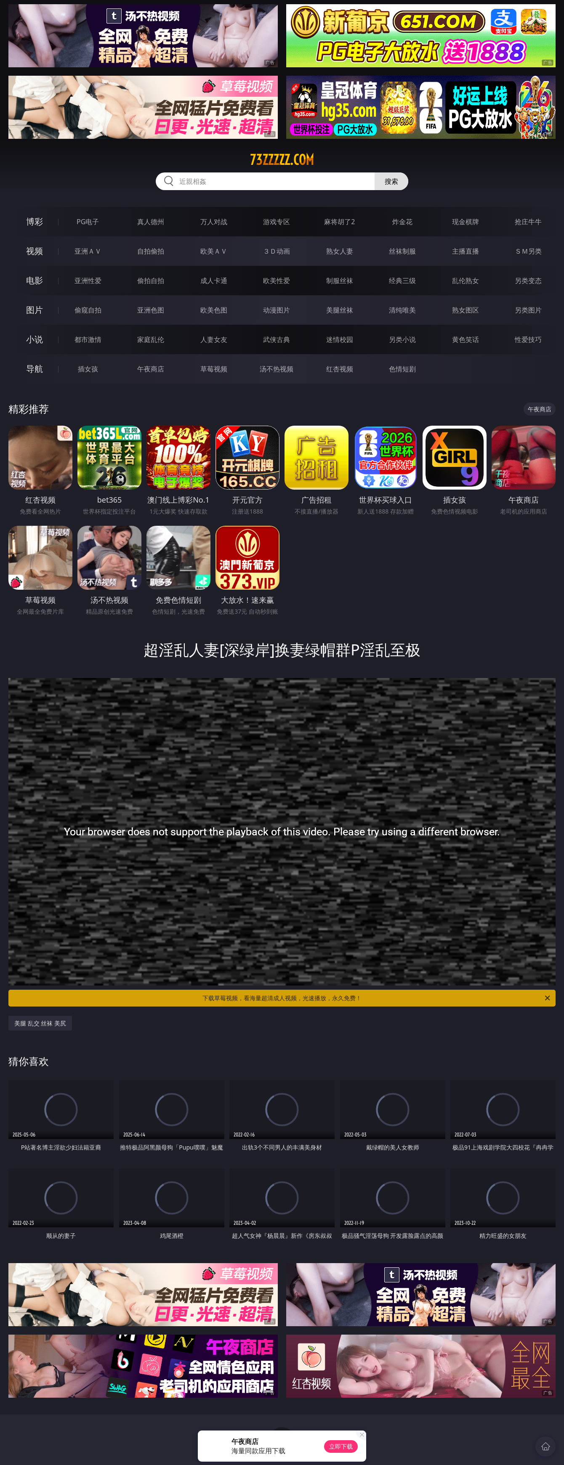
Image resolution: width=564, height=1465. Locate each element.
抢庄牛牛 (528, 221)
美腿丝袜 (339, 310)
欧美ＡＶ (213, 251)
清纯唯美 (402, 310)
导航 (34, 368)
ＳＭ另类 (528, 251)
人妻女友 (213, 339)
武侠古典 (276, 339)
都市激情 (87, 339)
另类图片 (528, 310)
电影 (34, 280)
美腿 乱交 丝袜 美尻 (40, 1023)
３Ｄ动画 (276, 251)
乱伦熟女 (465, 280)
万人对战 (213, 221)
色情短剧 (402, 369)
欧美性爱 (276, 280)
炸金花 (402, 221)
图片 (34, 309)
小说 (34, 339)
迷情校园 (339, 339)
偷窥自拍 (87, 310)
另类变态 (528, 280)
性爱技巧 (528, 339)
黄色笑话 (465, 339)
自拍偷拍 (150, 251)
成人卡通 (213, 280)
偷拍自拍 (150, 280)
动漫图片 (276, 310)
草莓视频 (213, 369)
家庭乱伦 (150, 339)
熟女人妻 (339, 251)
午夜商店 (150, 369)
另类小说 (402, 339)
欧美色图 (213, 310)
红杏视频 (339, 369)
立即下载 (341, 1446)
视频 (34, 251)
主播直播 (465, 251)
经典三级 (402, 280)
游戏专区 (276, 221)
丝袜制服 (402, 251)
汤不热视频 (276, 369)
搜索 (391, 181)
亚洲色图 (150, 310)
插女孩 (88, 369)
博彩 (34, 221)
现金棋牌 (465, 221)
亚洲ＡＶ (87, 251)
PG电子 (88, 221)
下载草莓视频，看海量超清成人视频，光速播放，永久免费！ (376, 998)
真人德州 (150, 221)
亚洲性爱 (87, 280)
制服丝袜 (339, 280)
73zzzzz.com (282, 159)
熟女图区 (465, 310)
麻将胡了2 (339, 221)
